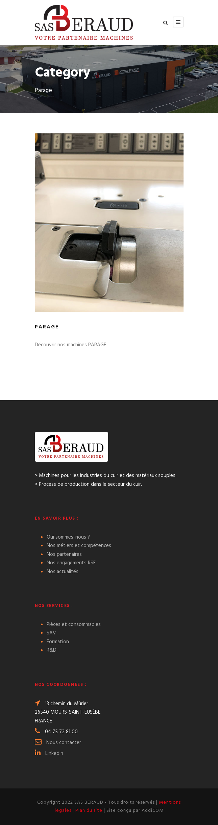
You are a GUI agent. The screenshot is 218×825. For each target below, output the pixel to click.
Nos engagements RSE (71, 563)
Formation (58, 642)
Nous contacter (63, 743)
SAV (51, 633)
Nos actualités (62, 572)
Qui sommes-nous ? (68, 537)
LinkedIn (54, 754)
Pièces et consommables (74, 625)
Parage (47, 327)
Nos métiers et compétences (79, 546)
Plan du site (88, 811)
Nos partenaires (64, 554)
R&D (51, 650)
